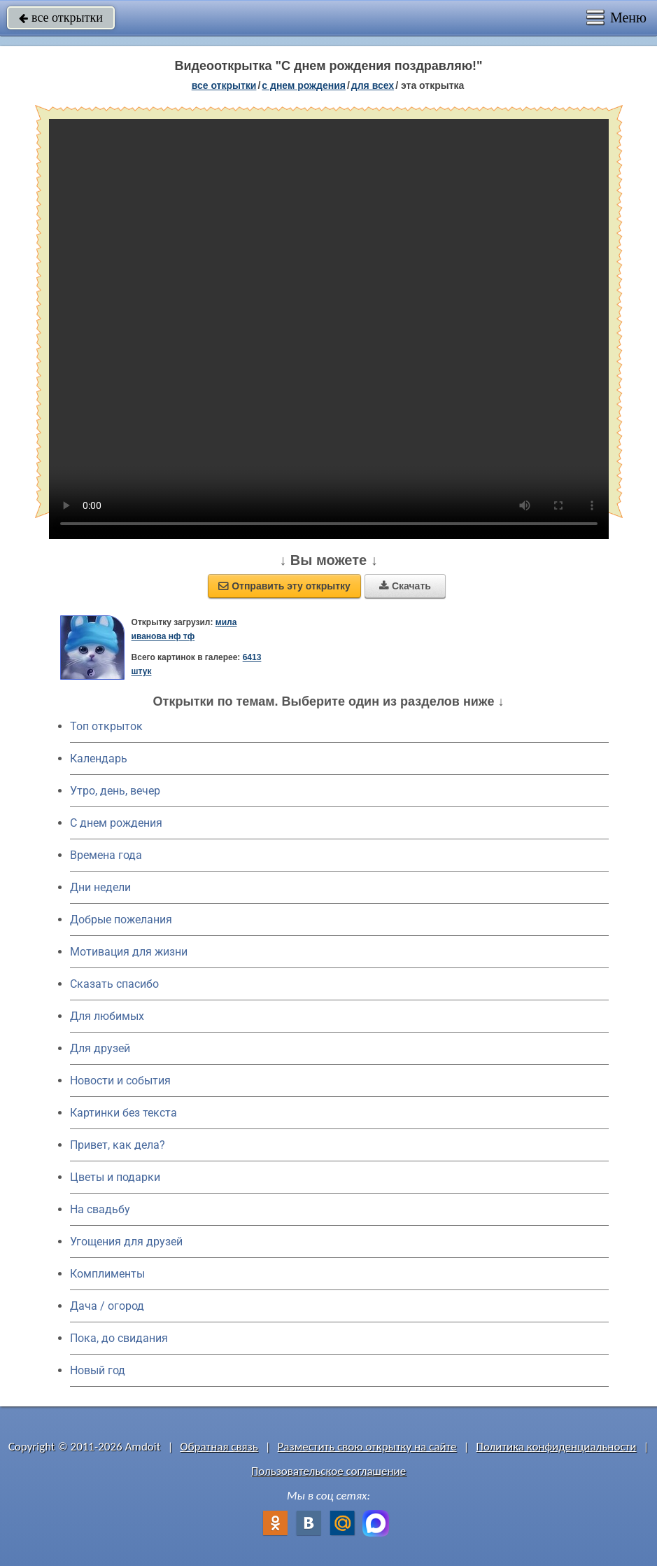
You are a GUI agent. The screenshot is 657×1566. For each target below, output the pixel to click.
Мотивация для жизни (129, 951)
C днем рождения (116, 823)
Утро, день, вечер (115, 790)
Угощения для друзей (126, 1241)
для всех (372, 85)
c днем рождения (304, 85)
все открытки (61, 18)
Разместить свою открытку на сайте (367, 1446)
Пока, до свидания (119, 1338)
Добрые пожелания (121, 919)
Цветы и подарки (115, 1177)
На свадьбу (100, 1209)
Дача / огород (107, 1306)
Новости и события (120, 1080)
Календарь (98, 758)
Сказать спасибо (114, 984)
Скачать (405, 586)
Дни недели (100, 887)
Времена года (106, 855)
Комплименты (107, 1273)
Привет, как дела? (117, 1145)
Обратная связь (219, 1446)
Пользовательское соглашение (328, 1471)
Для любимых (107, 1016)
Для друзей (100, 1048)
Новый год (97, 1370)
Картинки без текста (123, 1112)
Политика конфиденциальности (556, 1446)
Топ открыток (106, 726)
